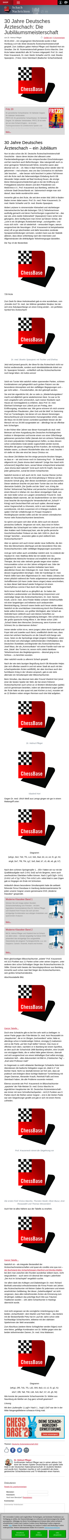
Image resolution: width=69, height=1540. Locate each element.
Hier (10, 1525)
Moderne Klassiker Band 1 (19, 899)
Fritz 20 (9, 109)
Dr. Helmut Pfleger (22, 1460)
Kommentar (9, 1501)
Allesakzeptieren (57, 1534)
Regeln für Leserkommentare (15, 1487)
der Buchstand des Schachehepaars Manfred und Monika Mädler (33, 1270)
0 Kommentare (59, 38)
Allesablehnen (39, 1534)
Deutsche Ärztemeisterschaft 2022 (25, 1444)
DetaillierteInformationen (20, 1534)
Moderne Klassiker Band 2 (19, 929)
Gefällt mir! (48, 38)
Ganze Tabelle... (11, 1028)
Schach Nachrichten (21, 9)
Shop (5, 2)
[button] (18, 2)
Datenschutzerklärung (52, 1528)
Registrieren (27, 1497)
